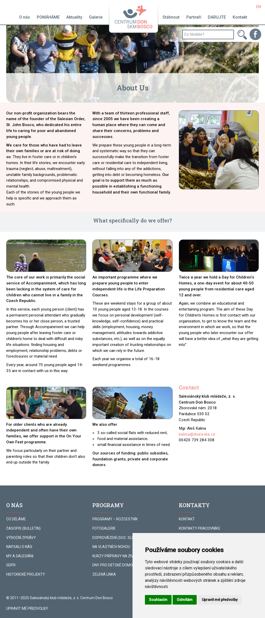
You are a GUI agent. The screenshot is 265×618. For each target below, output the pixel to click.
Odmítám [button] (185, 600)
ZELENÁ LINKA (104, 574)
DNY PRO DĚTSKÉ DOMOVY (114, 565)
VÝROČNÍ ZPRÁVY (21, 538)
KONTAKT (187, 519)
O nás (24, 17)
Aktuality (74, 17)
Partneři (193, 17)
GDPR (11, 565)
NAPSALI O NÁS (19, 547)
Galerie (95, 17)
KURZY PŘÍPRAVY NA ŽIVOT (115, 556)
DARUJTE (217, 17)
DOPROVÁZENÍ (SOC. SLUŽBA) (117, 538)
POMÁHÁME (48, 17)
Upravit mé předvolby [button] (220, 600)
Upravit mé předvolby (27, 608)
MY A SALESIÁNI (19, 556)
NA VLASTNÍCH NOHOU (111, 547)
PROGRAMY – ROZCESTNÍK (115, 519)
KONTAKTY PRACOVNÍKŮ (199, 528)
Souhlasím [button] (158, 600)
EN (258, 6)
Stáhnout (171, 17)
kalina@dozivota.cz (197, 434)
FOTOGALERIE (104, 528)
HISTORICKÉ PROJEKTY (25, 574)
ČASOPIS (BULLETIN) (23, 528)
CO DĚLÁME (16, 519)
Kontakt (240, 17)
